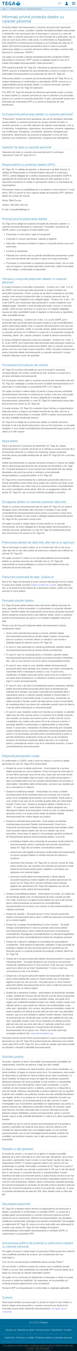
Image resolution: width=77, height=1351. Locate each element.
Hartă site (9, 1337)
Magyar (44, 1322)
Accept (30, 1349)
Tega (4, 9)
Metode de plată (26, 1330)
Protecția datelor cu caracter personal (53, 1337)
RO (59, 3)
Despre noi (11, 1330)
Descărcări (56, 1330)
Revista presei (43, 1330)
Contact (67, 1330)
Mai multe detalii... (43, 1349)
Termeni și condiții (25, 1337)
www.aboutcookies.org (42, 1033)
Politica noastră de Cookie (43, 585)
